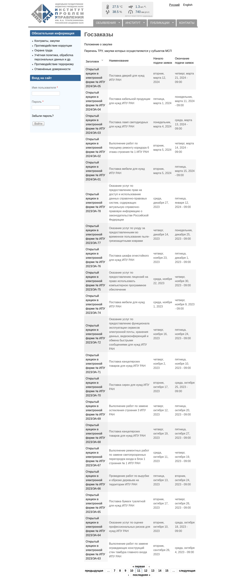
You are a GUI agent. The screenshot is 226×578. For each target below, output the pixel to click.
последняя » (141, 574)
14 (159, 570)
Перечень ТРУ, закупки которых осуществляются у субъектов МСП (128, 50)
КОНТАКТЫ (186, 22)
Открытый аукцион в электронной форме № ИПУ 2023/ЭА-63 (95, 550)
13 (152, 570)
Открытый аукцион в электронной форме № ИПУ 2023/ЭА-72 (95, 334)
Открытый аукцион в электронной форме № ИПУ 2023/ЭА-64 (95, 527)
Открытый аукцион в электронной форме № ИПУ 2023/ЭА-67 (95, 457)
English (187, 4)
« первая (139, 566)
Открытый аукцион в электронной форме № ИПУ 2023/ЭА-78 (95, 203)
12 (145, 570)
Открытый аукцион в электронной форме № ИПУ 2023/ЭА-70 (95, 387)
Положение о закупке (98, 44)
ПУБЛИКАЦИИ (161, 23)
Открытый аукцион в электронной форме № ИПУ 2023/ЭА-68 (95, 434)
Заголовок (95, 61)
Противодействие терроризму (54, 64)
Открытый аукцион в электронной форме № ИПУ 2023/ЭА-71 (95, 364)
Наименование (119, 60)
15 (166, 570)
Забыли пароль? (43, 115)
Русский (174, 4)
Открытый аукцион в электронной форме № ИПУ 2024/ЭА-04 (95, 101)
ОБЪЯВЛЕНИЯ (106, 23)
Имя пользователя (45, 87)
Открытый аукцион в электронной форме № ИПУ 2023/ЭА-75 (95, 281)
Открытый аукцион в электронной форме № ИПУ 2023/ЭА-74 (95, 304)
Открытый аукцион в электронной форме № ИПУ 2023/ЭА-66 (95, 480)
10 (131, 570)
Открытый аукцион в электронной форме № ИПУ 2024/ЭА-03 (95, 124)
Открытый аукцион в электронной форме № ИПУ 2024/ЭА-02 (95, 148)
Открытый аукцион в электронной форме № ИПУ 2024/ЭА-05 (95, 78)
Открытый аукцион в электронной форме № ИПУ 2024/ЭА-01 (95, 171)
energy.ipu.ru (147, 16)
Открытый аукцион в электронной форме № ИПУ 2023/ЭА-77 (95, 234)
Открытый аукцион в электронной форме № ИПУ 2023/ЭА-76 (95, 258)
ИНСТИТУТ (134, 23)
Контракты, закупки (47, 40)
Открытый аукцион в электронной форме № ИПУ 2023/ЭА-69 (95, 410)
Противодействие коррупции (53, 45)
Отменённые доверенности (52, 69)
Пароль (37, 101)
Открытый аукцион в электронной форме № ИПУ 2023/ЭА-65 (95, 503)
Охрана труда (43, 50)
